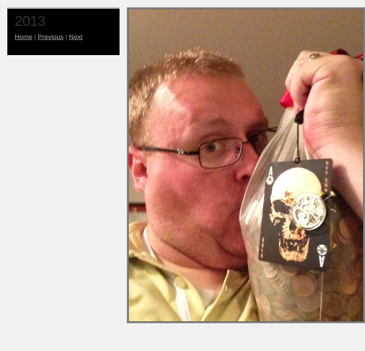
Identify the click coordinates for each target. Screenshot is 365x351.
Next (75, 36)
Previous (50, 36)
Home (23, 36)
